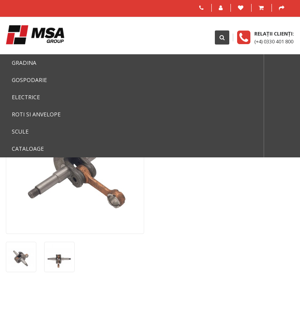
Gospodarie (29, 80)
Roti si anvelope (36, 114)
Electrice (26, 97)
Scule (20, 131)
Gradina (24, 62)
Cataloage (28, 148)
